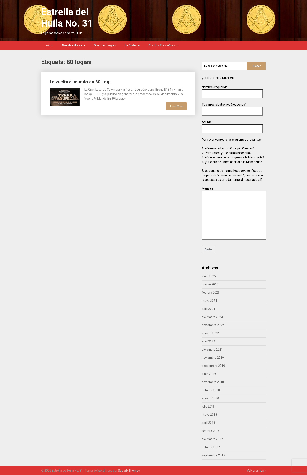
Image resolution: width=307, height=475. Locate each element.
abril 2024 (208, 309)
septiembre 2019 (213, 365)
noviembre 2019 (213, 357)
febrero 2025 (211, 292)
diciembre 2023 (212, 317)
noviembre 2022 (213, 325)
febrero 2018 (211, 431)
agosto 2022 (210, 333)
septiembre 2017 (213, 455)
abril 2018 (208, 422)
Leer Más (176, 106)
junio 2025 (209, 276)
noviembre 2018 (213, 382)
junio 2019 (209, 374)
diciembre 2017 (212, 439)
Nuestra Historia (73, 45)
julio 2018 (208, 406)
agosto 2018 (210, 398)
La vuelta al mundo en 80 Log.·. (81, 81)
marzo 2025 (210, 284)
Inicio (49, 45)
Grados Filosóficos (162, 45)
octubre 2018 (211, 390)
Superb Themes (129, 470)
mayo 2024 (209, 300)
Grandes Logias (105, 45)
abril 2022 (208, 341)
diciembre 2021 (212, 349)
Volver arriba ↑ (256, 470)
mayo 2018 (209, 414)
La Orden (131, 45)
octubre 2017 (211, 447)
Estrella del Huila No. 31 (67, 17)
